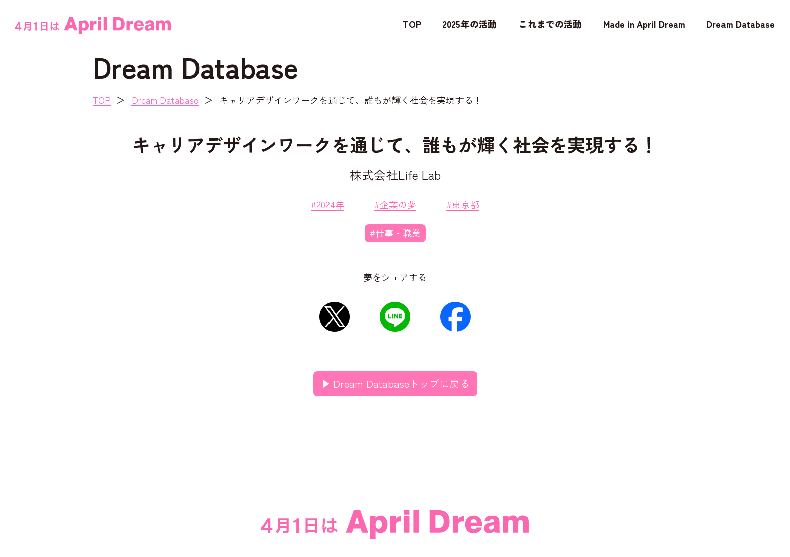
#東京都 (462, 204)
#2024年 (327, 204)
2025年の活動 (469, 23)
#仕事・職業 (395, 232)
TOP (412, 23)
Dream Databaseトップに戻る (401, 383)
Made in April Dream (644, 23)
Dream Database (740, 23)
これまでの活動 (550, 23)
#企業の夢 (395, 204)
